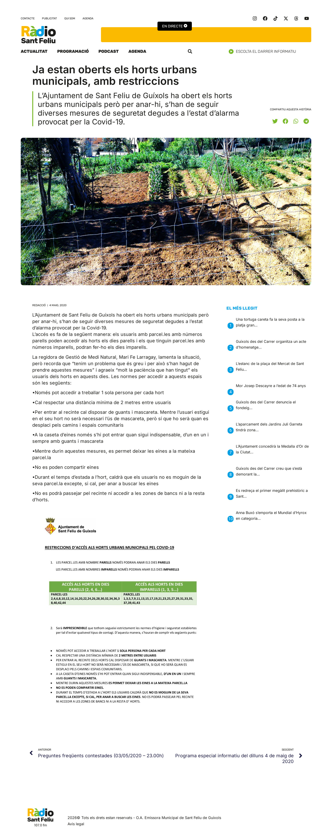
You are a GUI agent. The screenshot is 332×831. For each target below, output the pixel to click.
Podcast (108, 51)
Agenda (88, 18)
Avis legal (76, 824)
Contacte (28, 18)
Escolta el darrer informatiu (264, 51)
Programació (73, 51)
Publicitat (49, 18)
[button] (190, 51)
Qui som (69, 18)
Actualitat (34, 51)
